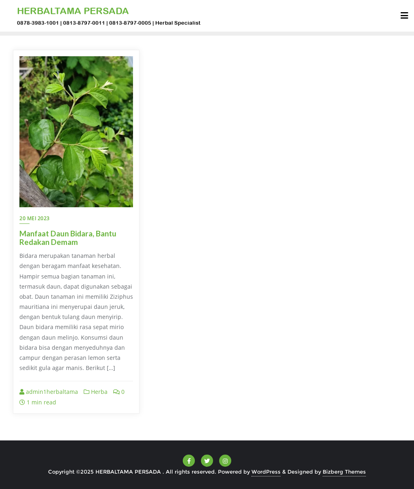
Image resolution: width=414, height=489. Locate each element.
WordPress (266, 471)
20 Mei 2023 (34, 218)
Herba (96, 391)
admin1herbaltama (48, 391)
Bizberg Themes (344, 471)
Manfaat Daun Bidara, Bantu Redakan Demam (67, 238)
